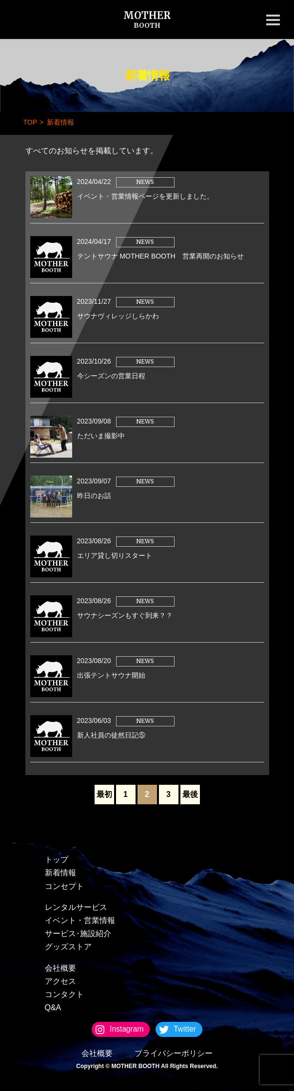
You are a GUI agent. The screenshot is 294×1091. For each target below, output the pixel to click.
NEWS (145, 181)
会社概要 (60, 968)
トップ (56, 859)
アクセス (60, 981)
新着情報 (60, 873)
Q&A (53, 1007)
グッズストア (68, 947)
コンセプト (64, 886)
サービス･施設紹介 (78, 933)
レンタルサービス (76, 907)
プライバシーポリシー (174, 1053)
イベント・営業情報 (80, 920)
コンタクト (64, 994)
